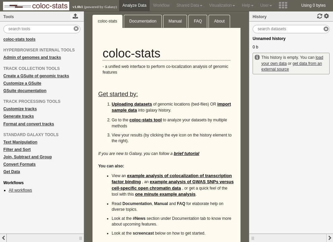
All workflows (20, 190)
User (266, 5)
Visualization (222, 5)
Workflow (161, 5)
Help (248, 5)
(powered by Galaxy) (100, 7)
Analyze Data (134, 5)
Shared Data (189, 5)
